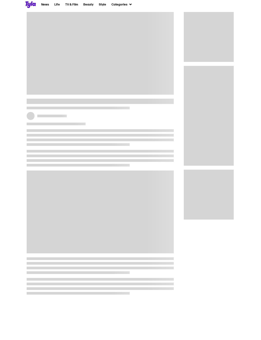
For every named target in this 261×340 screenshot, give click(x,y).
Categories (122, 4)
